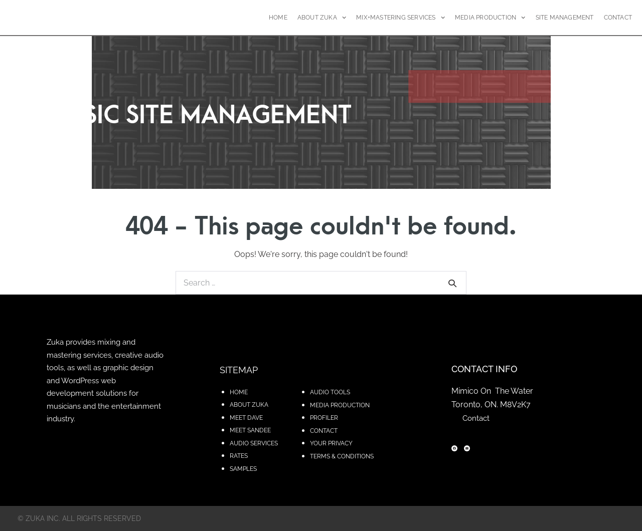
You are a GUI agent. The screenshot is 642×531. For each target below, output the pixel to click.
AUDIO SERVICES (254, 443)
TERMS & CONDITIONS (342, 456)
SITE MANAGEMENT (565, 17)
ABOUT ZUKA (321, 18)
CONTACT (618, 17)
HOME (278, 17)
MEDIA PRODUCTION (490, 18)
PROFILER (324, 417)
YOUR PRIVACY (331, 443)
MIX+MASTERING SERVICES (400, 18)
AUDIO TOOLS (330, 392)
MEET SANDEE (250, 430)
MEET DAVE (246, 417)
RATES (239, 455)
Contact (476, 418)
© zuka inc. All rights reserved (79, 518)
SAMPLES (243, 468)
